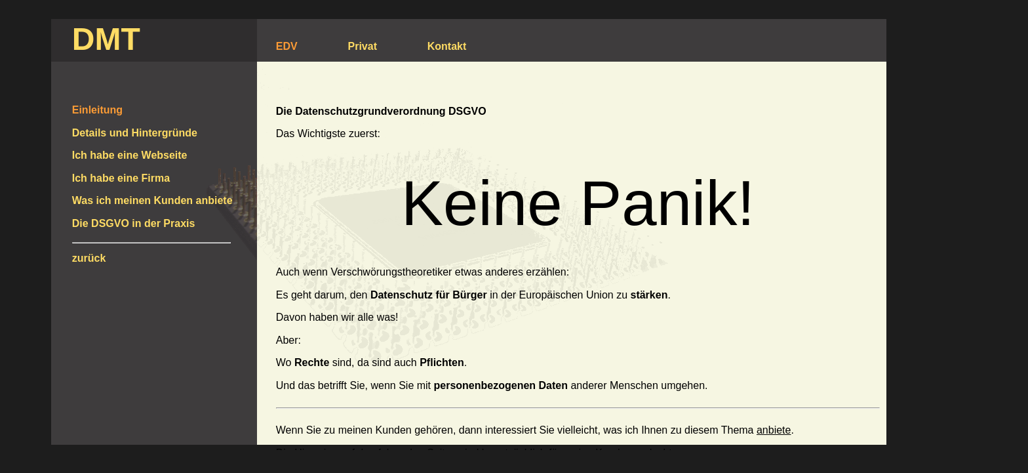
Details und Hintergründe (134, 132)
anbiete (774, 430)
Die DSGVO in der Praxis (133, 223)
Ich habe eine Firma (121, 178)
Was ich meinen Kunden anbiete (152, 200)
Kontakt (447, 46)
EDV (287, 46)
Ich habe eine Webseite (130, 155)
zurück (89, 258)
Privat (362, 46)
